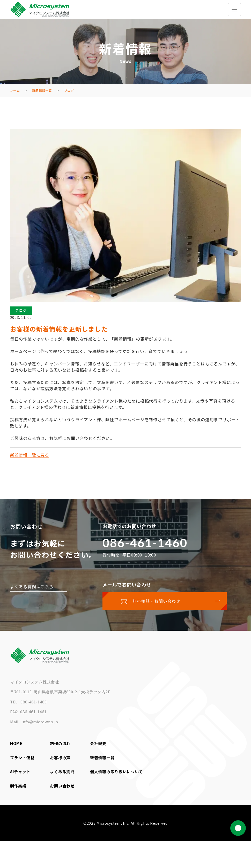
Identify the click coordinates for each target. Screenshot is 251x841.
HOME (16, 743)
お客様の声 (60, 757)
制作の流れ (60, 743)
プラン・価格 (22, 757)
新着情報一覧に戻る (29, 455)
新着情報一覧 (102, 757)
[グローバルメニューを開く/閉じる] (234, 9)
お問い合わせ (62, 786)
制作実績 (18, 786)
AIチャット (20, 771)
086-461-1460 (145, 543)
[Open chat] (238, 828)
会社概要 (98, 743)
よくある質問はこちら (32, 586)
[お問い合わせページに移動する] (164, 601)
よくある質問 (62, 771)
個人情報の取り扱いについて (116, 771)
